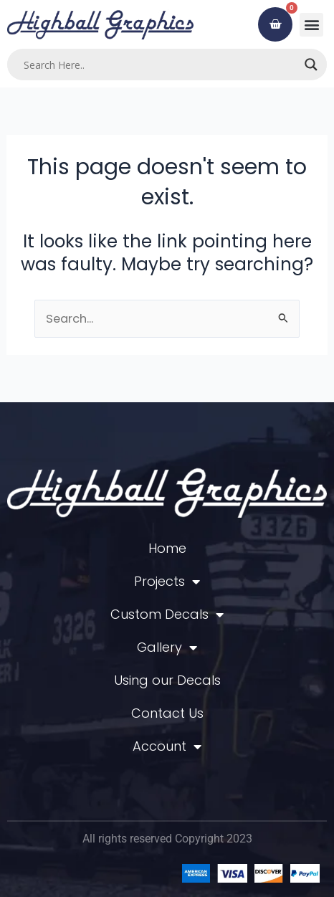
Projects (167, 581)
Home (167, 548)
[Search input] (160, 64)
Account (167, 746)
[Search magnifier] (311, 64)
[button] (311, 25)
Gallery (167, 647)
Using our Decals (167, 680)
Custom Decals (167, 614)
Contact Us (167, 713)
